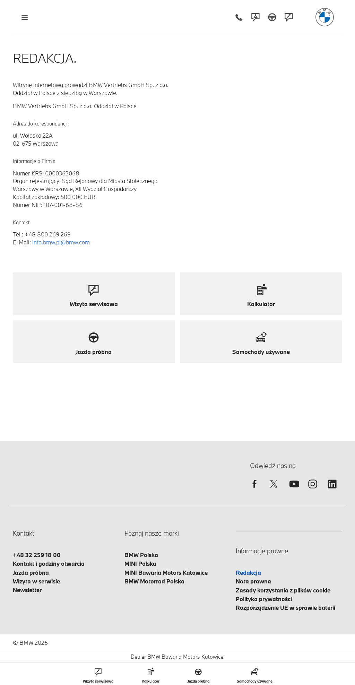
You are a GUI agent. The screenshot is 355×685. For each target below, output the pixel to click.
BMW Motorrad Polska (154, 581)
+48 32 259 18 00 (37, 554)
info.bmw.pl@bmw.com (61, 242)
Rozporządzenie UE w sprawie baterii (285, 607)
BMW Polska (141, 554)
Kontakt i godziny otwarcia (49, 563)
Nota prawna (253, 581)
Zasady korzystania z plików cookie (283, 590)
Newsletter (27, 589)
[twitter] (274, 490)
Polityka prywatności (264, 598)
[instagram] (312, 490)
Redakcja (248, 572)
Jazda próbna (31, 572)
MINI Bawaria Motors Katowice (166, 572)
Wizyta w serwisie (36, 581)
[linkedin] (332, 490)
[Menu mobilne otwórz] (24, 17)
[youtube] (293, 490)
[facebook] (254, 490)
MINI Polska (140, 563)
